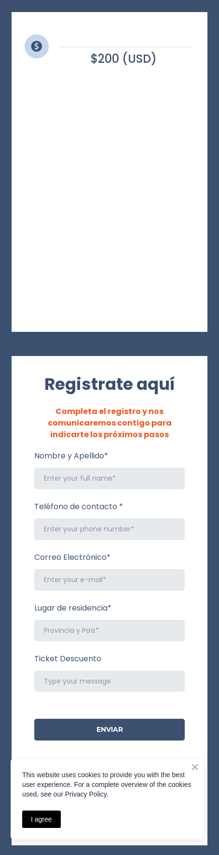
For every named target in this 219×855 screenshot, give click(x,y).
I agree (41, 819)
